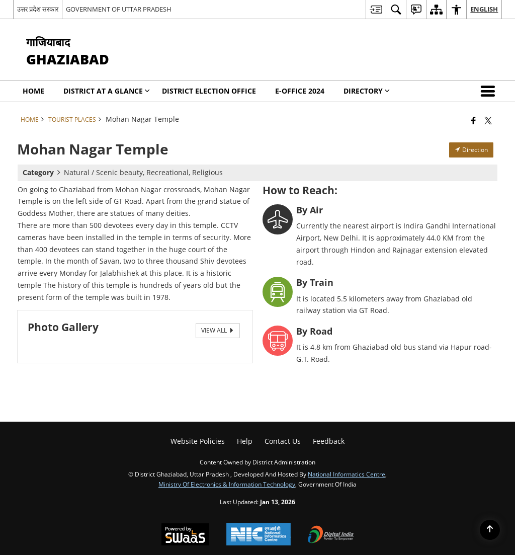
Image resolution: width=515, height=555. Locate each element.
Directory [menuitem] (367, 91)
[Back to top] (490, 530)
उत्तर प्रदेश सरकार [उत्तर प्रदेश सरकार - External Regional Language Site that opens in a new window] (37, 9)
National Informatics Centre (346, 474)
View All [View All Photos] (217, 330)
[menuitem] (376, 9)
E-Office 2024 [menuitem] (299, 91)
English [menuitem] (484, 9)
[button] (490, 91)
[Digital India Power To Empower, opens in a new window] (331, 535)
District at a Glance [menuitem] (106, 91)
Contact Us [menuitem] (283, 441)
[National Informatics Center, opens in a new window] (258, 535)
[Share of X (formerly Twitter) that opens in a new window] (488, 120)
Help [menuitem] (244, 441)
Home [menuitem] (33, 91)
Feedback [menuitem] (329, 441)
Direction (471, 149)
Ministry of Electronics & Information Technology (226, 484)
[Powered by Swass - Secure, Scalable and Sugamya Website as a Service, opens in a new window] (185, 535)
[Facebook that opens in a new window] (473, 120)
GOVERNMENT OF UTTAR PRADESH (118, 9)
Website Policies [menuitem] (197, 441)
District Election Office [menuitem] (209, 91)
